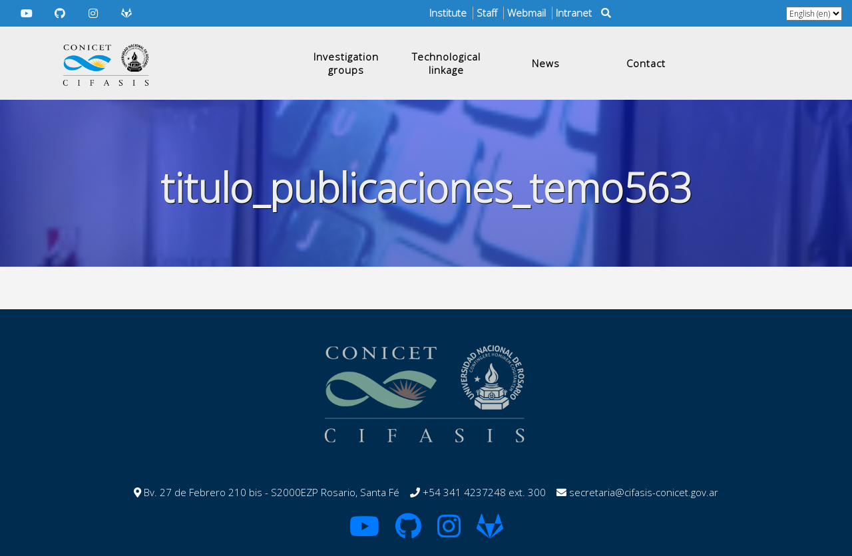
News (546, 63)
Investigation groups (346, 63)
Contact (646, 63)
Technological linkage (446, 63)
